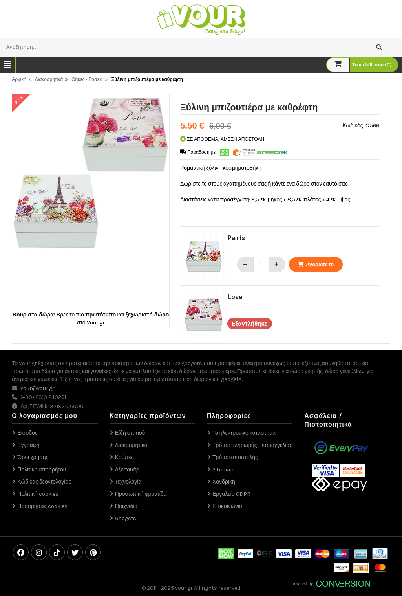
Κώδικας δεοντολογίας (44, 481)
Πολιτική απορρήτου (41, 469)
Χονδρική (223, 481)
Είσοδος (27, 433)
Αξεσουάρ (127, 469)
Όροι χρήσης (32, 457)
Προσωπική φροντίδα (141, 494)
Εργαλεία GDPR (231, 494)
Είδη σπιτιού (130, 433)
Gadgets (125, 518)
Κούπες (124, 457)
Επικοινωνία (227, 506)
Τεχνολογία (128, 481)
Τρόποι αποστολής (235, 457)
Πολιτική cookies (37, 494)
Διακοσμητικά (49, 79)
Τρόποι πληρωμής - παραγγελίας (252, 445)
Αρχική (19, 79)
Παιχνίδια (126, 506)
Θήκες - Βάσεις (86, 79)
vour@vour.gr (37, 388)
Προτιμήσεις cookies (42, 506)
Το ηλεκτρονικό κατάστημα (244, 433)
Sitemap (223, 469)
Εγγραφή (28, 445)
